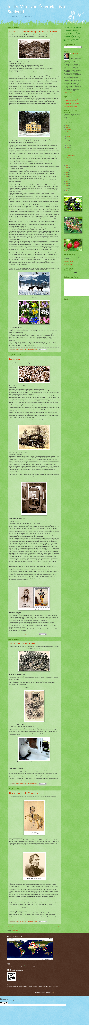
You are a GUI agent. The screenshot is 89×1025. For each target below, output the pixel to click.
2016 (67, 181)
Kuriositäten (14, 359)
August (68, 136)
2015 (67, 183)
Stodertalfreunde (75, 53)
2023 (67, 165)
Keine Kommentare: (32, 349)
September (69, 134)
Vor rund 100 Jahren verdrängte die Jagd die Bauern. (33, 31)
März (68, 147)
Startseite (34, 927)
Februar (68, 149)
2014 (67, 185)
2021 (67, 170)
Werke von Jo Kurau (68, 261)
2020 (67, 172)
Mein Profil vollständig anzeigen (71, 92)
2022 (67, 167)
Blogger (52, 992)
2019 (67, 174)
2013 (67, 188)
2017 (67, 179)
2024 (67, 127)
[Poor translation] (5, 1003)
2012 (67, 190)
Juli (68, 138)
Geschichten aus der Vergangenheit (25, 793)
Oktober (69, 131)
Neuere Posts (11, 927)
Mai (68, 143)
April (68, 145)
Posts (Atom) (15, 930)
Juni (68, 140)
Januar (68, 152)
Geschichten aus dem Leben (22, 643)
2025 (67, 125)
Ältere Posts (57, 927)
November (69, 129)
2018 (67, 176)
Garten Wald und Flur (68, 264)
